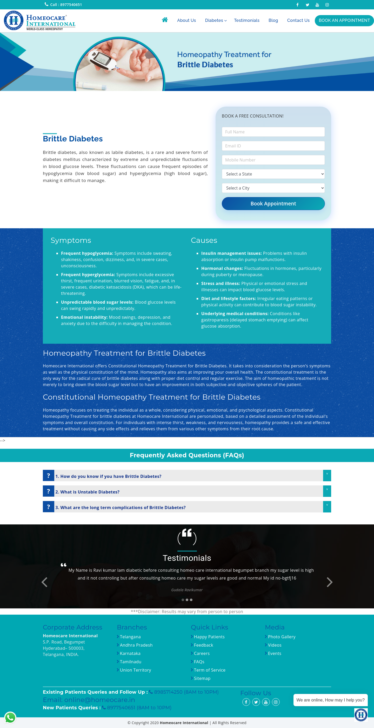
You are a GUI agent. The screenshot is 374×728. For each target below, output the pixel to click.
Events (274, 653)
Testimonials (246, 20)
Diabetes (214, 20)
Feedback (203, 645)
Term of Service (209, 670)
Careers (201, 653)
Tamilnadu (130, 662)
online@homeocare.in (99, 700)
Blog (273, 20)
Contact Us (298, 20)
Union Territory (135, 670)
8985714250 (169, 692)
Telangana (130, 637)
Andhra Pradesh (136, 645)
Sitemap (201, 678)
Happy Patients (209, 637)
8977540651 (122, 708)
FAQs (198, 662)
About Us (186, 20)
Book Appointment (273, 203)
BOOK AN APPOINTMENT (344, 20)
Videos (275, 645)
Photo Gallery (281, 637)
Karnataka (130, 653)
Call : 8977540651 (66, 4)
